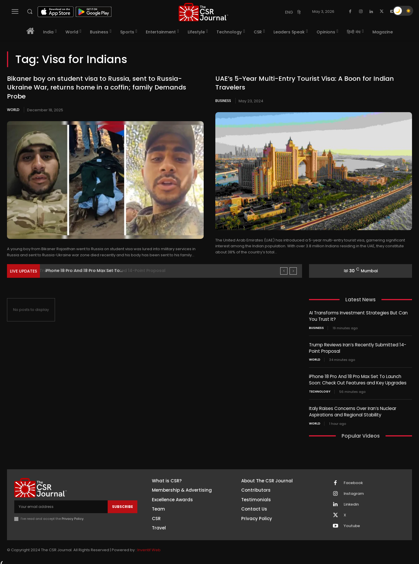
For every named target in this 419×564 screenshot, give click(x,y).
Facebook (353, 481)
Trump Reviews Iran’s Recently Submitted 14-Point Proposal (107, 270)
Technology (320, 390)
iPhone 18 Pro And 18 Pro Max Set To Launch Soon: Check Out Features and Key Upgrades (357, 379)
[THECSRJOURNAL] (203, 12)
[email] (61, 504)
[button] (30, 11)
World (13, 109)
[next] (293, 271)
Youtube (352, 524)
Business (223, 100)
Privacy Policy (73, 516)
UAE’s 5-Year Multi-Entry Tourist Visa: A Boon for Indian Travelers (304, 83)
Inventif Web (149, 548)
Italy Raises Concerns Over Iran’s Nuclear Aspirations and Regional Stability (352, 410)
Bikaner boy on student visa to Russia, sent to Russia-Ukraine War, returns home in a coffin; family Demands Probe (96, 87)
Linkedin (351, 502)
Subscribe (122, 504)
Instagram (354, 491)
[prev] (283, 271)
